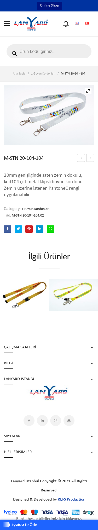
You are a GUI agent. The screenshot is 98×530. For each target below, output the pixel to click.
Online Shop (49, 6)
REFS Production (71, 499)
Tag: (7, 215)
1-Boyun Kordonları (43, 73)
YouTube (69, 420)
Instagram (55, 420)
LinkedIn (42, 420)
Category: (12, 209)
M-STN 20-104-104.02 (28, 216)
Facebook (29, 420)
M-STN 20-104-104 (81, 159)
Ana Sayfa (19, 73)
